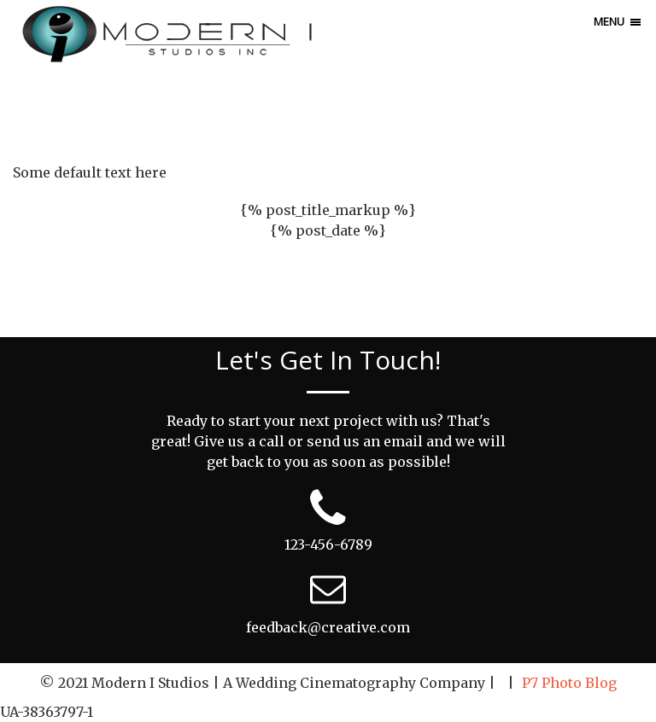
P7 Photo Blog (569, 682)
